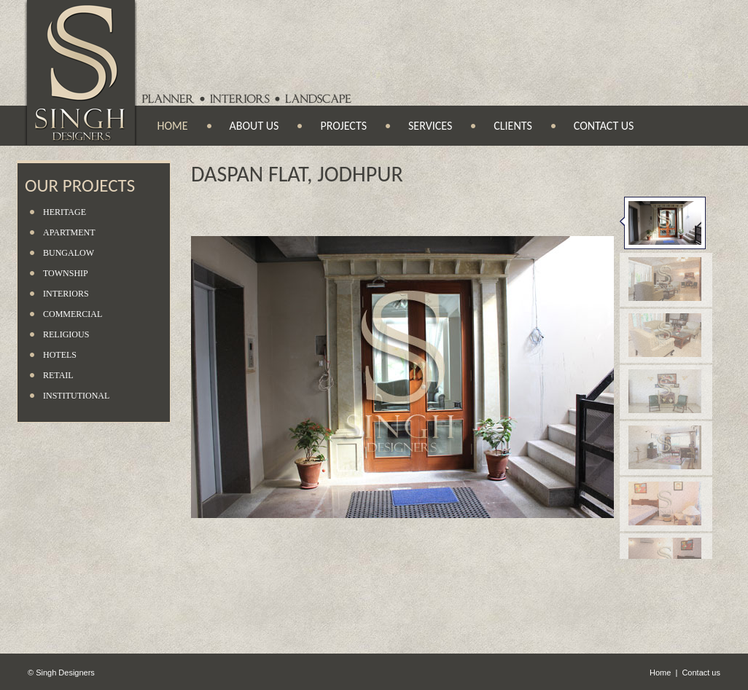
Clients (513, 126)
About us (254, 126)
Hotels (60, 355)
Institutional (76, 396)
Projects (343, 126)
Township (65, 273)
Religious (66, 334)
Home (172, 126)
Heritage (64, 212)
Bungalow (68, 253)
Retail (58, 375)
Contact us (604, 126)
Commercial (72, 314)
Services (430, 126)
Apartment (69, 232)
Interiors (66, 294)
